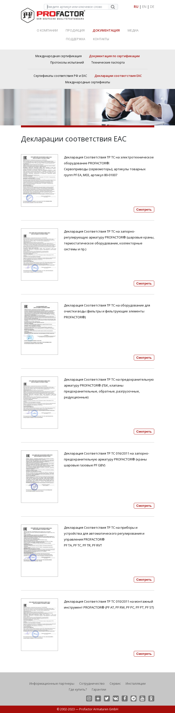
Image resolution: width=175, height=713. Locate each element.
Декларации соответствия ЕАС (118, 76)
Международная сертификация (58, 56)
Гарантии (99, 689)
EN (144, 6)
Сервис (115, 683)
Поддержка (75, 39)
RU (136, 6)
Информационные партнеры (51, 683)
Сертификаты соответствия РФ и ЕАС (60, 76)
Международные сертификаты (87, 82)
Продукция (75, 30)
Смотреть (144, 209)
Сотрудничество (92, 683)
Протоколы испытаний (67, 62)
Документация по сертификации (114, 56)
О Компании (47, 30)
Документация (106, 30)
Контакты (101, 39)
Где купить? (78, 689)
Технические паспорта (108, 62)
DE (152, 6)
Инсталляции (136, 683)
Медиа (133, 30)
